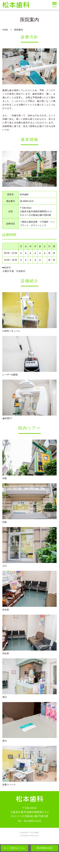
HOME (5, 30)
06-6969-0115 (44, 848)
